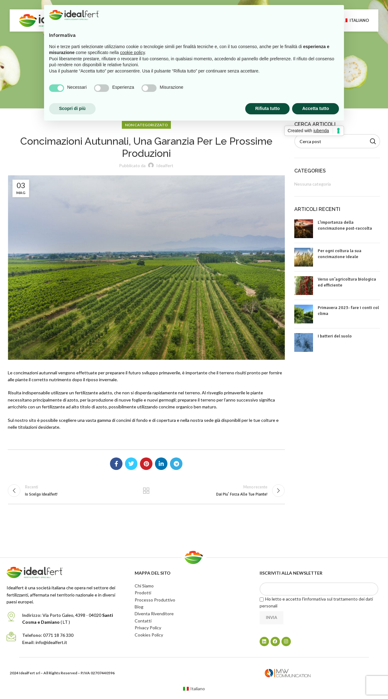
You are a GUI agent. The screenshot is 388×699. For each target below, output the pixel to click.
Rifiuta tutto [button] (267, 108)
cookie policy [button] (132, 52)
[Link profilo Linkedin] (161, 463)
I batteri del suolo (335, 336)
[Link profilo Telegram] (176, 463)
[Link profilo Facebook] (116, 463)
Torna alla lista (146, 492)
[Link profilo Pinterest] (146, 463)
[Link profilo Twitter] (131, 463)
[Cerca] (337, 141)
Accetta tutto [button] (315, 108)
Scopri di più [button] (72, 108)
